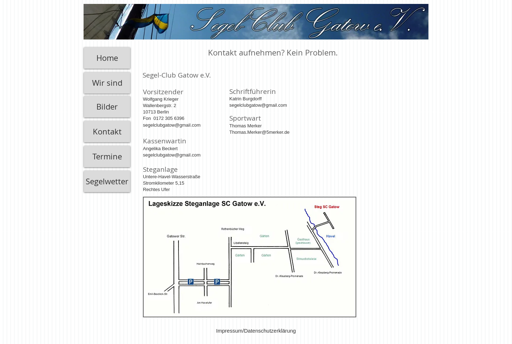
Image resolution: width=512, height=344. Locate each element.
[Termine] (107, 156)
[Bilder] (107, 106)
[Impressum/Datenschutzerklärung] (256, 330)
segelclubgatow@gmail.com (258, 105)
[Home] (107, 58)
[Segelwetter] (107, 181)
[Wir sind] (107, 83)
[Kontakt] (107, 131)
